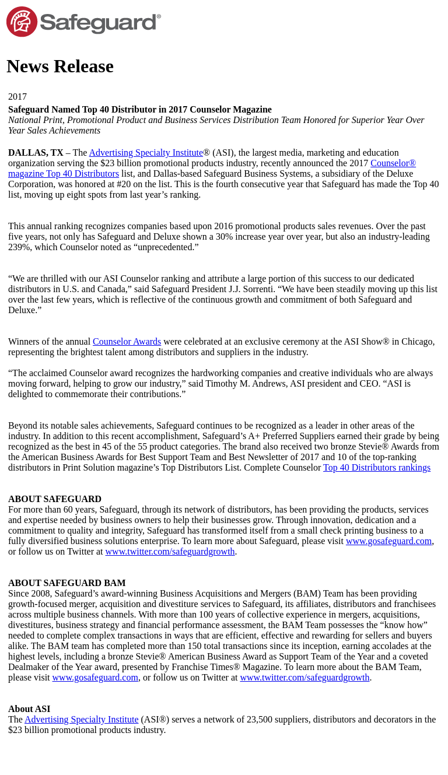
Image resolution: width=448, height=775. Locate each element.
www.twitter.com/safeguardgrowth (170, 551)
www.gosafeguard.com (389, 541)
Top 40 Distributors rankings (376, 467)
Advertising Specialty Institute (146, 152)
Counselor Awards (127, 341)
